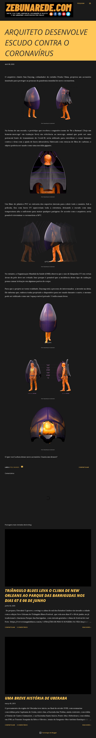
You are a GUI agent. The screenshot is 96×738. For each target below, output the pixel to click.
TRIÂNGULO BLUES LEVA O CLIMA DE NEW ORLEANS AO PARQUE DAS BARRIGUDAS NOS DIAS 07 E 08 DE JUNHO (45, 595)
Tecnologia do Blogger (48, 733)
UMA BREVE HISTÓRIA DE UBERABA (36, 698)
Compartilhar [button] (84, 467)
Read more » (86, 627)
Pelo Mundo (14, 467)
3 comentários (22, 627)
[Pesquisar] (80, 3)
